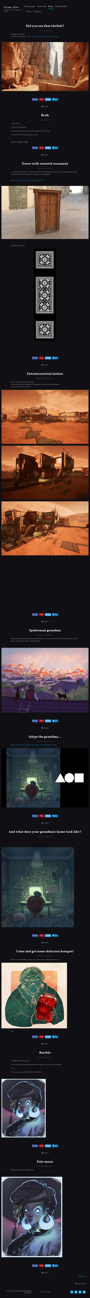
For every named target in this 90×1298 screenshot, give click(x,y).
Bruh (45, 115)
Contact (37, 12)
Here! (13, 1068)
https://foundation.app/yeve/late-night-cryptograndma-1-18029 (34, 745)
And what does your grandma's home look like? (45, 832)
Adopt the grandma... (45, 737)
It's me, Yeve (11, 7)
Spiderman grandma (45, 630)
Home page (29, 6)
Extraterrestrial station (45, 374)
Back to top (46, 1292)
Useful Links (61, 6)
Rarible (45, 1053)
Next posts (83, 1276)
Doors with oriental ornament (45, 164)
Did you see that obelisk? (45, 26)
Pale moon (45, 1162)
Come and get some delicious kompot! (45, 951)
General (40, 30)
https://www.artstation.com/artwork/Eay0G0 (27, 180)
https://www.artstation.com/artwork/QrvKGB (43, 37)
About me (41, 6)
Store (29, 12)
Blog (50, 6)
